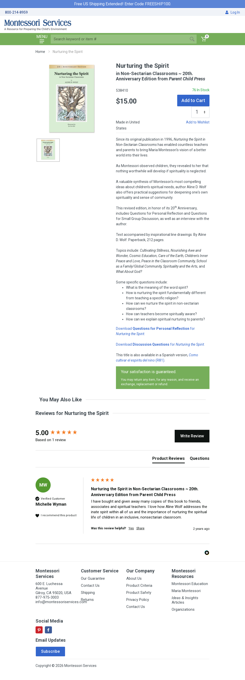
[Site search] (119, 39)
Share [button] (140, 528)
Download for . (160, 344)
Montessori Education (190, 583)
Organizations (183, 609)
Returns (87, 599)
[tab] (168, 459)
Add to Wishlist (197, 122)
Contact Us (90, 585)
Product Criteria (139, 585)
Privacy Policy (137, 599)
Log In (232, 12)
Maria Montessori (186, 591)
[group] (62, 432)
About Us (134, 578)
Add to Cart (193, 100)
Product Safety (138, 592)
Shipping (88, 592)
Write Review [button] (192, 436)
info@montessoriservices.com (61, 602)
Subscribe (50, 651)
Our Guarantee (93, 578)
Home (40, 52)
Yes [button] (131, 528)
